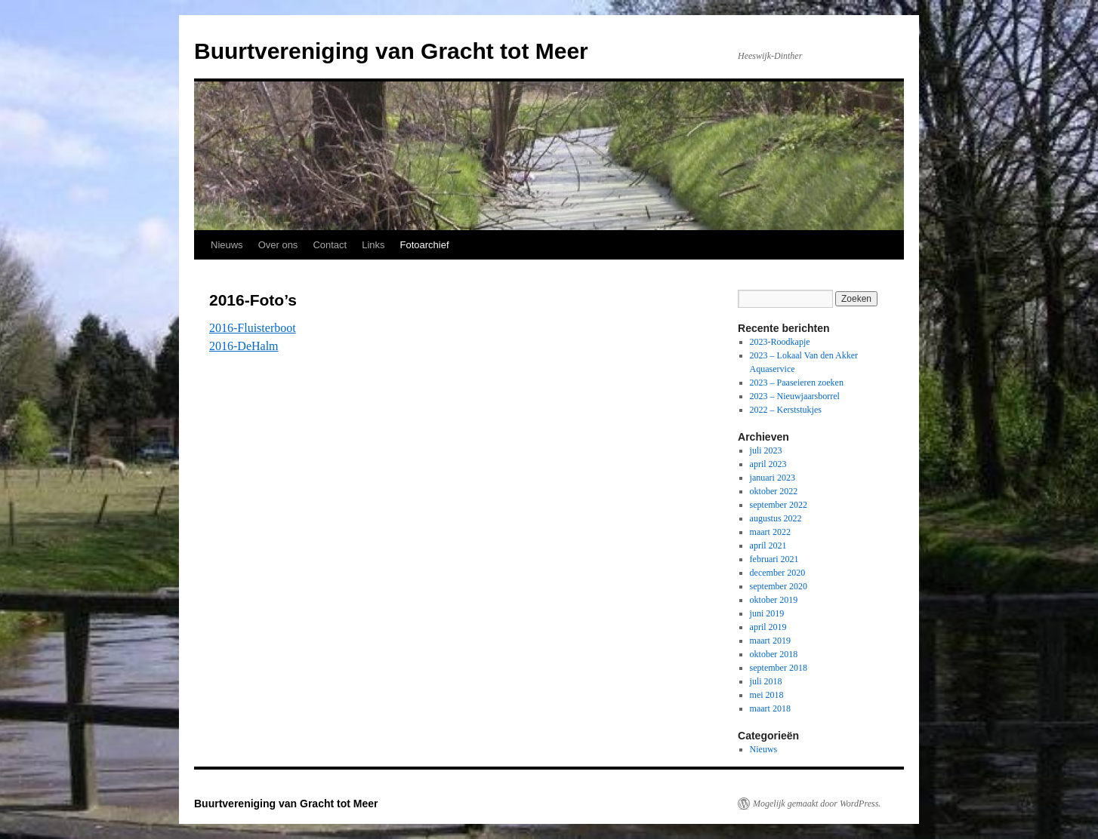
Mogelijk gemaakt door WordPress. (817, 803)
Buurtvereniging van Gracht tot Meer (391, 50)
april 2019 (768, 627)
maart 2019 (770, 640)
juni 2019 (767, 613)
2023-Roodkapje (780, 342)
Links (373, 244)
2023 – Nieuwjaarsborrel (795, 396)
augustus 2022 (776, 518)
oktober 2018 (774, 654)
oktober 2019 (774, 600)
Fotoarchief (424, 244)
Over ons (278, 244)
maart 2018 (770, 708)
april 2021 (768, 545)
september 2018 (778, 667)
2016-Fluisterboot (252, 327)
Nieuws (227, 244)
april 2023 (768, 464)
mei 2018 (767, 695)
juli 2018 (766, 681)
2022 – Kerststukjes (786, 409)
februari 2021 (774, 559)
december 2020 (778, 572)
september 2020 (778, 586)
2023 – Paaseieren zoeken (797, 382)
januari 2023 (772, 477)
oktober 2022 (774, 491)
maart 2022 (770, 532)
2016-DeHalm (244, 346)
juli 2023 (766, 450)
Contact (330, 244)
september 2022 (778, 504)
